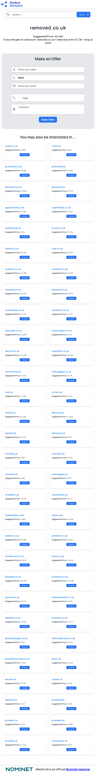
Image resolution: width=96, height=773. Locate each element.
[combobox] (22, 97)
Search (84, 14)
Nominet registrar (78, 769)
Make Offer (47, 119)
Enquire (24, 155)
